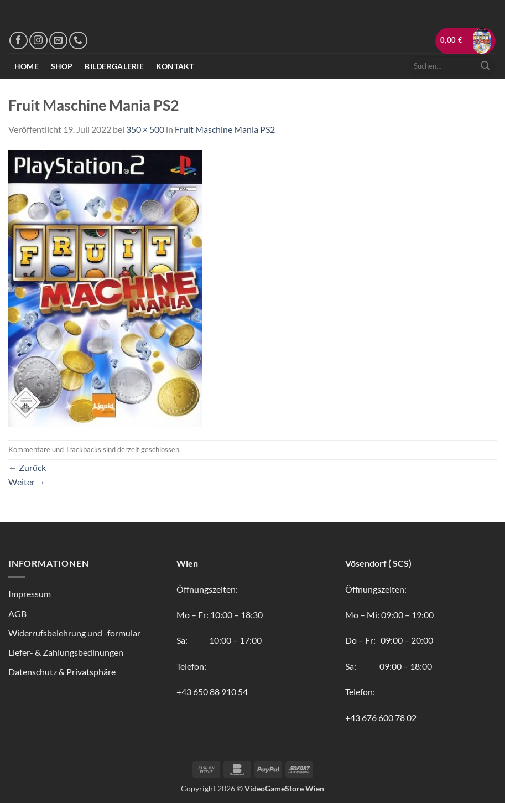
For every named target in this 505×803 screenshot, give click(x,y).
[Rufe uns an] (78, 41)
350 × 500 (145, 129)
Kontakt (175, 66)
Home (26, 66)
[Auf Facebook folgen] (18, 41)
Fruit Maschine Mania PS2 (225, 129)
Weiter (26, 481)
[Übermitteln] (485, 65)
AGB (17, 613)
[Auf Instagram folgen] (38, 41)
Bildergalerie (114, 66)
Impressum (29, 593)
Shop (62, 66)
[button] (465, 41)
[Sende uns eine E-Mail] (58, 41)
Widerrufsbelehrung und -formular (74, 633)
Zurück (27, 467)
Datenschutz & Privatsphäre (62, 671)
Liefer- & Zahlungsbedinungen (65, 652)
